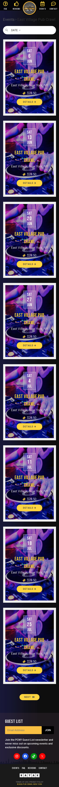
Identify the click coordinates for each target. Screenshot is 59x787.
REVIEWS (16, 9)
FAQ (5, 9)
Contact (43, 768)
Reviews (32, 768)
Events (8, 19)
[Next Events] (29, 697)
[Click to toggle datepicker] (29, 30)
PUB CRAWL (28, 784)
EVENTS (42, 9)
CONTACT (54, 9)
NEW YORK (37, 784)
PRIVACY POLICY (36, 782)
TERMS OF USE (22, 782)
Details (29, 102)
